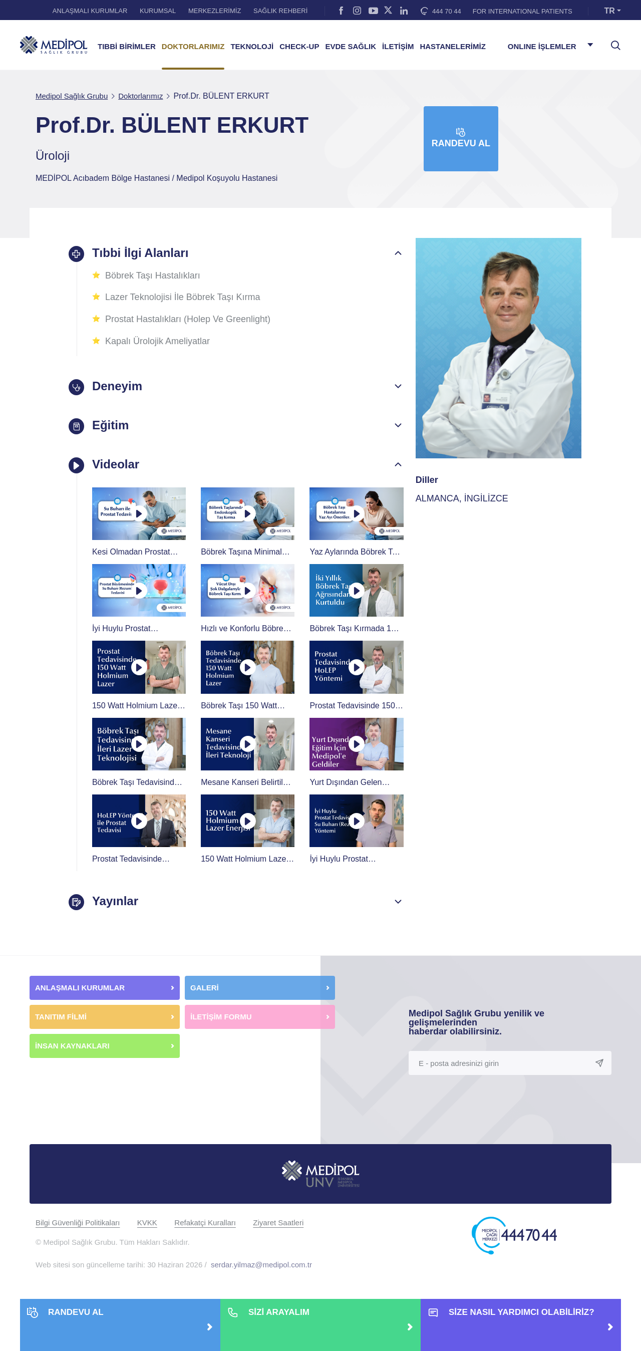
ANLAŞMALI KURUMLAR (90, 11)
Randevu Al (461, 138)
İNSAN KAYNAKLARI (73, 1044)
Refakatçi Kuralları (205, 1221)
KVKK (147, 1221)
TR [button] (609, 11)
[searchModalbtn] (612, 42)
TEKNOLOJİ (251, 47)
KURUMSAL (158, 11)
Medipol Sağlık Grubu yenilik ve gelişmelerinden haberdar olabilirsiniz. (476, 1020)
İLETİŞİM (398, 47)
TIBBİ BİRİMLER (127, 47)
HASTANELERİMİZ (452, 47)
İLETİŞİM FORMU (221, 1015)
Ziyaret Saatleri (278, 1221)
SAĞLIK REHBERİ (280, 11)
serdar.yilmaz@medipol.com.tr (261, 1263)
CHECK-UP (299, 47)
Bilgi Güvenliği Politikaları (78, 1221)
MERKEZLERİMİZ (214, 11)
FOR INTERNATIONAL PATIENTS (522, 11)
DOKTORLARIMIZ (193, 47)
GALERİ (204, 986)
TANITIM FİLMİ (61, 1015)
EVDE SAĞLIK (350, 47)
